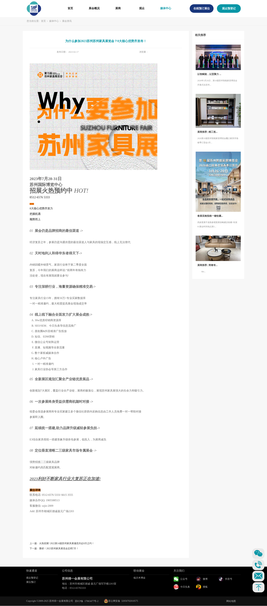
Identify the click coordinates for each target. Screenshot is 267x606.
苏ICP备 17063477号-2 (86, 601)
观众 (142, 8)
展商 (118, 8)
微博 (205, 579)
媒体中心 (165, 8)
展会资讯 (67, 21)
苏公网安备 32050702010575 (121, 601)
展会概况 (94, 8)
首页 (70, 8)
